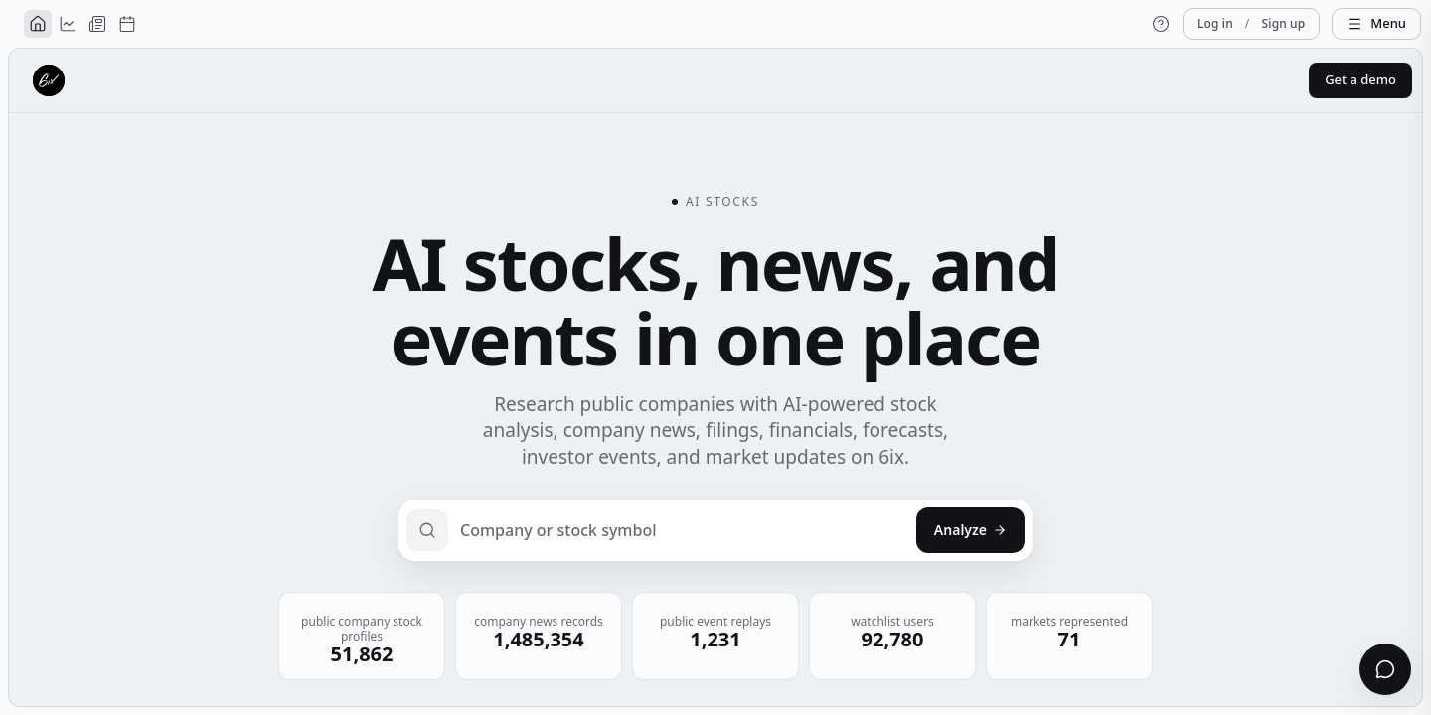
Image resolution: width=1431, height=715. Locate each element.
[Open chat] (1385, 669)
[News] (97, 24)
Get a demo (1360, 79)
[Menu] (1376, 24)
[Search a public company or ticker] (716, 530)
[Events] (127, 24)
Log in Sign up (1251, 24)
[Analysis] (67, 24)
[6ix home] (49, 80)
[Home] (38, 24)
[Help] (1161, 24)
